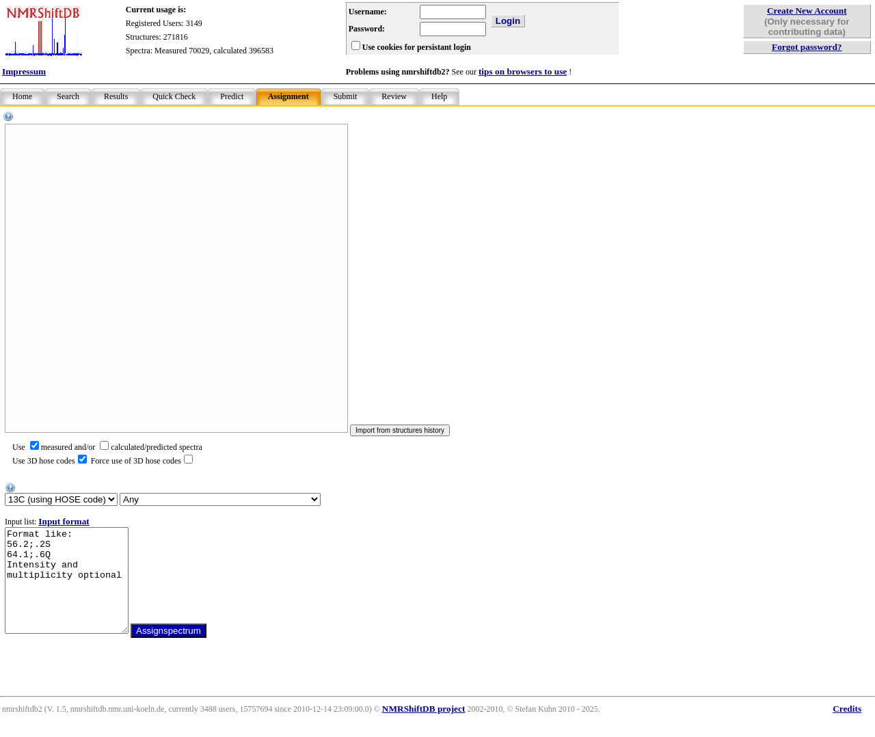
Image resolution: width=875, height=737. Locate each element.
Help (439, 96)
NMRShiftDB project (424, 729)
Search (68, 96)
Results (116, 96)
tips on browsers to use (523, 71)
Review (394, 96)
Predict (231, 96)
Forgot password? (807, 47)
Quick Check (174, 96)
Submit (346, 96)
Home (22, 96)
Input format (63, 521)
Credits (847, 729)
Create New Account (807, 10)
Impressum (24, 71)
